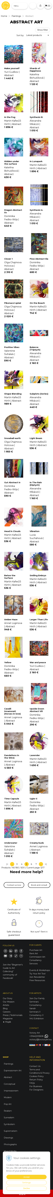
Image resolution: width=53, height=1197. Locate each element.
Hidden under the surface (11, 162)
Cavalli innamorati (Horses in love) (12, 711)
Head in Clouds (12, 531)
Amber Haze (11, 619)
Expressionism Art (12, 1070)
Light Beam (36, 438)
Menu (16, 6)
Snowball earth (12, 438)
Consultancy (35, 1005)
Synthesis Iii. (36, 117)
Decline (26, 1188)
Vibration (34, 531)
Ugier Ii (33, 798)
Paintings (8, 1064)
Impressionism (11, 1090)
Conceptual (9, 1084)
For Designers (36, 1089)
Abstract (8, 1077)
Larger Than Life (39, 619)
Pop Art (7, 1104)
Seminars (34, 1002)
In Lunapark (36, 161)
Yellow (7, 662)
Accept (26, 1177)
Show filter (42, 30)
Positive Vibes (11, 347)
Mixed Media (10, 1151)
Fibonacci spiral (12, 303)
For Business (36, 1086)
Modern (8, 1097)
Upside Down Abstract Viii (37, 710)
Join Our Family (37, 998)
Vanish (32, 1008)
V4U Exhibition (36, 1018)
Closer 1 (8, 259)
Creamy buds (37, 843)
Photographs (10, 1144)
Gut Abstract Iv (12, 482)
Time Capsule (11, 798)
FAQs (32, 1083)
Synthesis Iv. (36, 210)
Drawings (8, 1137)
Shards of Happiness (35, 69)
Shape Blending (12, 394)
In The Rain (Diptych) (36, 483)
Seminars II (35, 1012)
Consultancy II (36, 1015)
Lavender (35, 755)
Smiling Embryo (38, 575)
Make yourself (12, 68)
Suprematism (10, 1131)
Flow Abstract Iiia (39, 259)
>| (46, 864)
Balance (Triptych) (35, 348)
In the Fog (9, 117)
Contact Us (34, 1066)
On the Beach (37, 303)
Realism (8, 1111)
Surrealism (9, 1117)
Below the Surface (9, 576)
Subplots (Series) (39, 394)
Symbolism (9, 1124)
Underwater (10, 843)
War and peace (38, 662)
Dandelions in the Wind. (11, 756)
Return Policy (36, 1079)
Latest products (34, 35)
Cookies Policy (36, 1076)
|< (7, 864)
